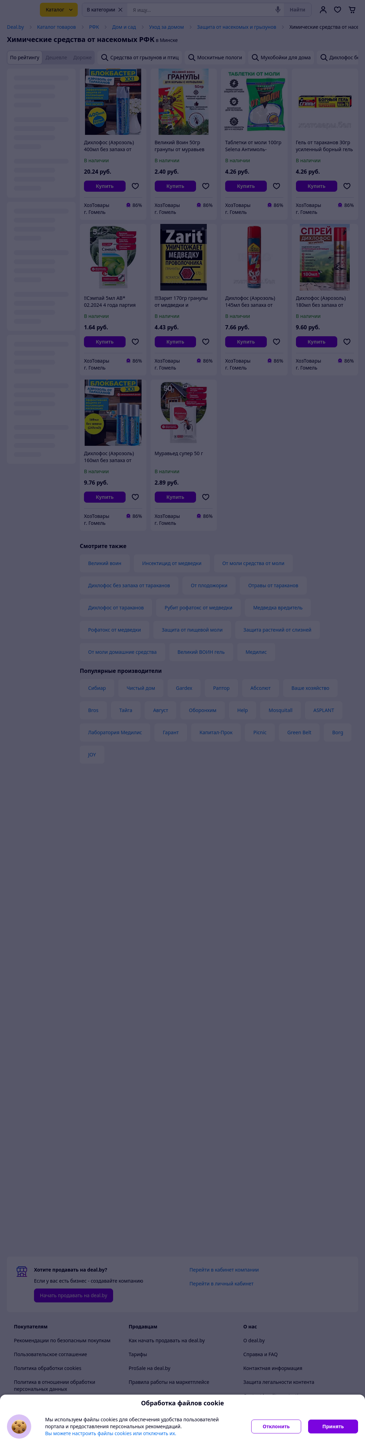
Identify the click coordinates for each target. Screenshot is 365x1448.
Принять (333, 1426)
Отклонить (276, 1426)
